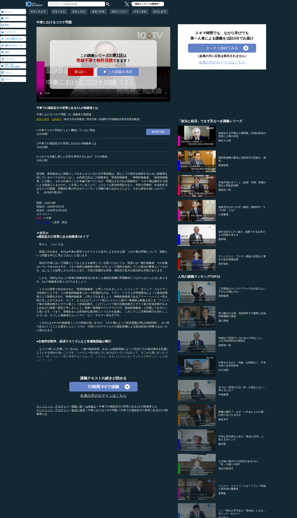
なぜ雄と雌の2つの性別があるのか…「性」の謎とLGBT (239, 463)
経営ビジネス (119, 11)
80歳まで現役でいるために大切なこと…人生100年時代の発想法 (241, 339)
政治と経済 (160, 11)
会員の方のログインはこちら (103, 396)
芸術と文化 (79, 11)
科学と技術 (140, 11)
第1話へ (80, 72)
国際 (39, 217)
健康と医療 (98, 11)
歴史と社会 (59, 11)
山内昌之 (57, 119)
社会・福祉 (43, 222)
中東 (48, 217)
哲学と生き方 (38, 11)
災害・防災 (60, 222)
